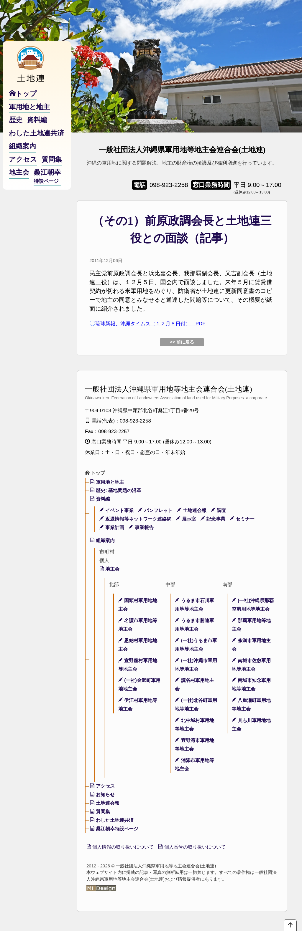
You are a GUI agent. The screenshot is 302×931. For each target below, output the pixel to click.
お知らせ (103, 795)
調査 (225, 511)
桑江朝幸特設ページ (116, 829)
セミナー (250, 519)
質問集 (100, 812)
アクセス (103, 786)
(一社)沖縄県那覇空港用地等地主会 (252, 609)
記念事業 (219, 519)
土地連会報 (197, 511)
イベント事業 (117, 511)
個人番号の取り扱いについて (204, 848)
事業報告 (143, 528)
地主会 (110, 569)
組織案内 (103, 541)
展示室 (191, 519)
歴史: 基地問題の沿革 (117, 491)
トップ (95, 473)
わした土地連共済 (113, 821)
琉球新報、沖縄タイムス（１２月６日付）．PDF (160, 323)
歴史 (15, 132)
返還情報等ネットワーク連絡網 (137, 519)
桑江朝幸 (47, 188)
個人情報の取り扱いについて (124, 848)
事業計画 (112, 528)
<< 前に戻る (182, 341)
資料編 (100, 499)
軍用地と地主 (108, 483)
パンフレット (158, 511)
